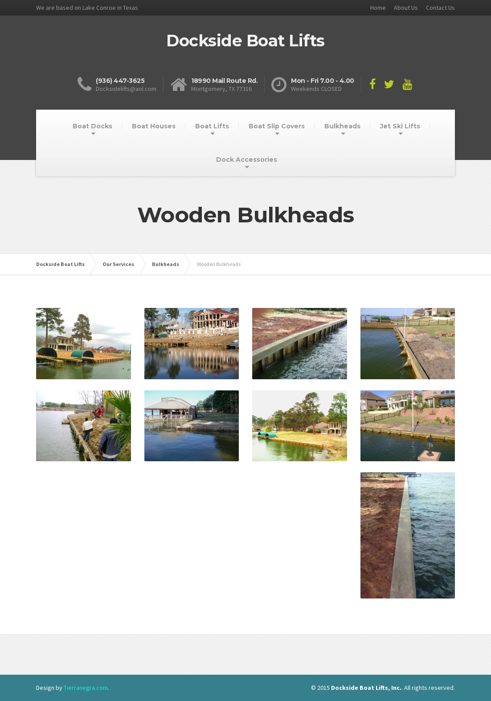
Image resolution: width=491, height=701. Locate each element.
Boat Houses (154, 126)
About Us (406, 8)
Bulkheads (342, 126)
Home (378, 8)
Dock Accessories (246, 160)
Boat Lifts (212, 126)
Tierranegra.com (86, 688)
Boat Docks (92, 126)
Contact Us (440, 8)
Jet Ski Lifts (400, 126)
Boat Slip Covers (277, 126)
